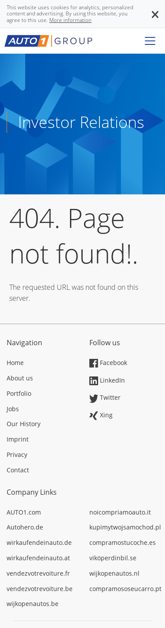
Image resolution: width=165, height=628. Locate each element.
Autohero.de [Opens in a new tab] (25, 527)
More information (70, 20)
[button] (155, 13)
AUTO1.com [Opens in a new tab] (24, 512)
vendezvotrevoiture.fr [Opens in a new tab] (38, 573)
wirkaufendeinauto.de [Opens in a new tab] (39, 542)
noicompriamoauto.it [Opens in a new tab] (120, 512)
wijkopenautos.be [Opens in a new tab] (33, 603)
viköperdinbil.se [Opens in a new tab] (112, 558)
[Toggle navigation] (150, 41)
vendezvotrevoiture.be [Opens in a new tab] (40, 588)
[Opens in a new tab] (41, 363)
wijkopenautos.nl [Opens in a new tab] (114, 573)
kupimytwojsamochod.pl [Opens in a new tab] (124, 527)
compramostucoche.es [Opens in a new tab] (122, 542)
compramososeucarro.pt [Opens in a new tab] (124, 588)
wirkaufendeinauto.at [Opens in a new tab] (38, 558)
